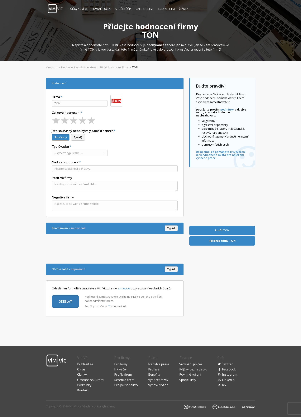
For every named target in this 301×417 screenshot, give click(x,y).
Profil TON (222, 230)
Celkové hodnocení (66, 113)
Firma (56, 97)
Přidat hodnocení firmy (113, 67)
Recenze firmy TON (222, 240)
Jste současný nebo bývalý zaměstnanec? (82, 131)
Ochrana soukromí (90, 380)
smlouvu (124, 288)
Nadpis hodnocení (65, 162)
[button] (80, 153)
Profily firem (123, 374)
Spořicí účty (123, 9)
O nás (81, 369)
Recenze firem (166, 9)
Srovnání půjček (191, 364)
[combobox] (80, 103)
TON (135, 67)
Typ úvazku (60, 146)
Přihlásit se (85, 364)
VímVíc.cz (52, 67)
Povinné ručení (101, 9)
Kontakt (83, 390)
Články (183, 9)
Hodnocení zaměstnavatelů (78, 67)
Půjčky (78, 9)
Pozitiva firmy (62, 178)
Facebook (229, 369)
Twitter (227, 364)
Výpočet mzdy (158, 380)
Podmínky (84, 385)
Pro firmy (120, 364)
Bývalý (78, 137)
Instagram (229, 374)
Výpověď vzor (158, 385)
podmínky (227, 109)
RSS (224, 385)
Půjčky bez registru (193, 369)
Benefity (154, 374)
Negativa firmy (63, 197)
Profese (154, 369)
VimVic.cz (75, 406)
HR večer (120, 369)
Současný (60, 137)
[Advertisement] (116, 248)
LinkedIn (228, 380)
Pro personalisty (126, 385)
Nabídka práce (158, 364)
